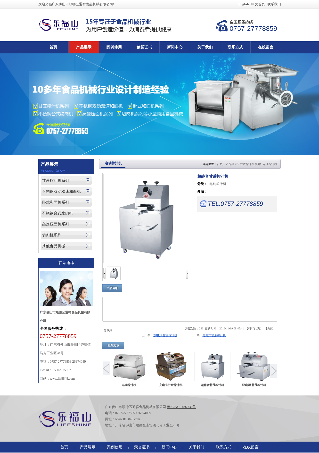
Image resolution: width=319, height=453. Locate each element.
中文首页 (258, 4)
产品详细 (112, 288)
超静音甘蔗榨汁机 (212, 385)
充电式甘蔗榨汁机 (214, 335)
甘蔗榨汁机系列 (250, 164)
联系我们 (274, 4)
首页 (220, 164)
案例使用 (115, 447)
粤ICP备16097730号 (181, 407)
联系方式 (223, 447)
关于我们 (196, 447)
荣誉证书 (142, 447)
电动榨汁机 (270, 164)
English (243, 4)
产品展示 (231, 164)
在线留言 (251, 447)
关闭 (270, 328)
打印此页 (254, 328)
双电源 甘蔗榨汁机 (165, 335)
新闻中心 (169, 447)
